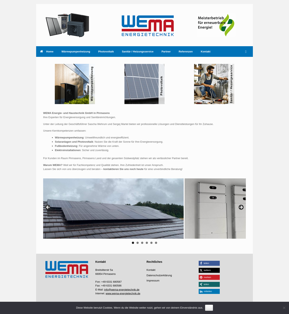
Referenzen (186, 51)
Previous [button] (48, 208)
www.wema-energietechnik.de (123, 293)
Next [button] (241, 208)
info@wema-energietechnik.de (121, 289)
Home (46, 51)
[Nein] (284, 308)
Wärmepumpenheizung (75, 51)
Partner (166, 51)
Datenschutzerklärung (159, 275)
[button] (247, 51)
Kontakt (205, 51)
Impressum (153, 280)
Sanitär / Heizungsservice (138, 51)
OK (209, 307)
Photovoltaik (106, 51)
